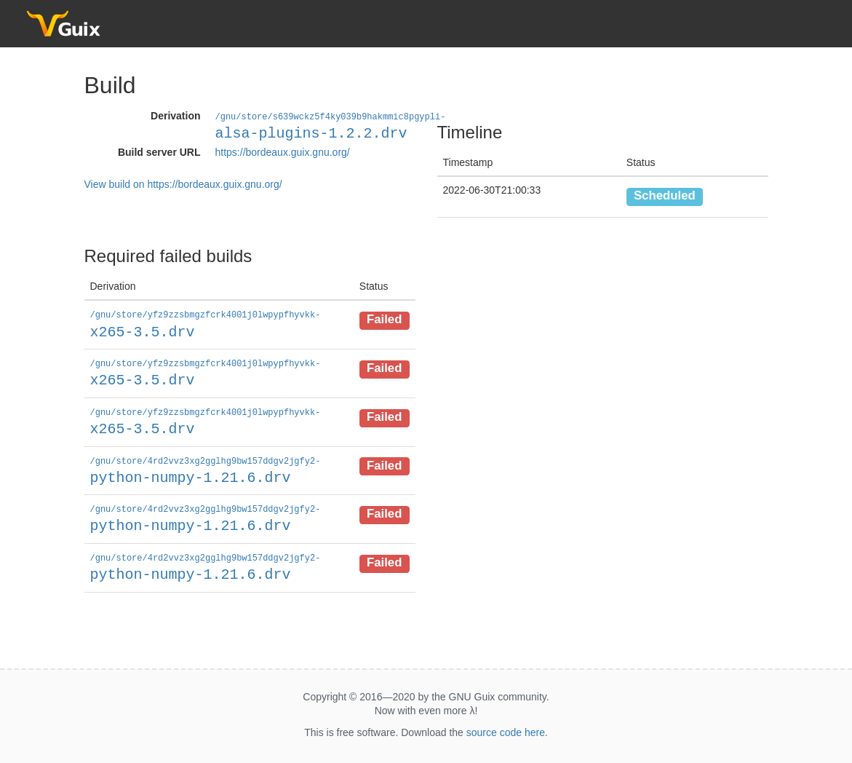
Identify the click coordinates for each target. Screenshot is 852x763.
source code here (505, 727)
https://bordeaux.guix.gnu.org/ (282, 151)
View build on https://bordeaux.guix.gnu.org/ (183, 183)
